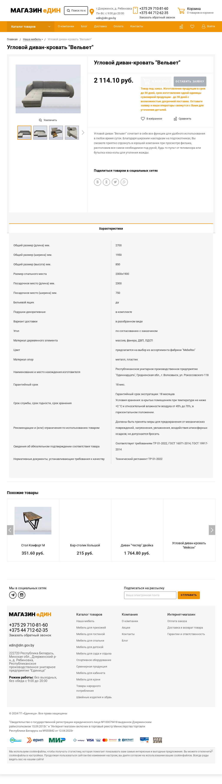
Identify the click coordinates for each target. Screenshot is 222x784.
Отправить (189, 591)
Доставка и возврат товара (185, 624)
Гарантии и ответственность (186, 630)
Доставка (100, 26)
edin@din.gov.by (106, 18)
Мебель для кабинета (90, 669)
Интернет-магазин (181, 611)
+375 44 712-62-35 (153, 12)
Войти (208, 26)
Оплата (118, 26)
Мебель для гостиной (90, 630)
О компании (66, 26)
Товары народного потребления (88, 685)
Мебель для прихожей (91, 624)
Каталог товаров (23, 26)
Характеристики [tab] (111, 228)
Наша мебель (85, 617)
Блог (84, 26)
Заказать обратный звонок (30, 632)
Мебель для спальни (90, 637)
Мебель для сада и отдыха (93, 650)
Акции (126, 624)
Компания (130, 611)
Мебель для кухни (88, 676)
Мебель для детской (89, 643)
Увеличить (48, 120)
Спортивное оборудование (93, 656)
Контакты (136, 26)
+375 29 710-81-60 (153, 8)
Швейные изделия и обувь (94, 694)
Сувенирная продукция (91, 663)
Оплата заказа (177, 617)
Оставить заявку (190, 81)
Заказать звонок (157, 17)
